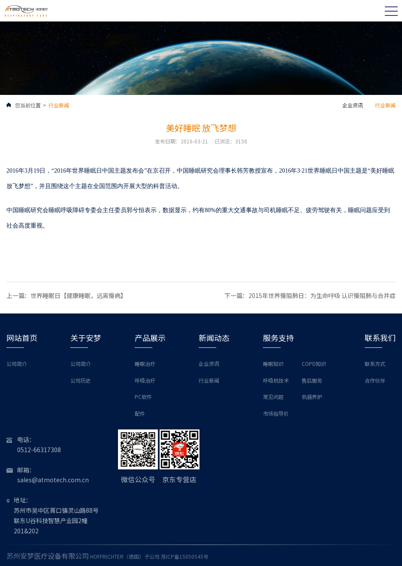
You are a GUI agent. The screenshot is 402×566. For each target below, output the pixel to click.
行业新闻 (58, 105)
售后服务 (312, 380)
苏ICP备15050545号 (185, 556)
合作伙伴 (375, 380)
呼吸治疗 (145, 380)
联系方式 (375, 363)
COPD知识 (314, 363)
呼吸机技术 (276, 380)
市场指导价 (276, 413)
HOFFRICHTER (107, 556)
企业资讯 (352, 105)
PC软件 (143, 396)
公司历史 (80, 380)
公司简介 (16, 363)
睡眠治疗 (145, 363)
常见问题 (273, 396)
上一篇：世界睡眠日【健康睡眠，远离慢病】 (66, 295)
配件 (140, 413)
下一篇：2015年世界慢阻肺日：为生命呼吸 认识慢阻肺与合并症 (310, 295)
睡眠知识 (273, 363)
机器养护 (312, 396)
